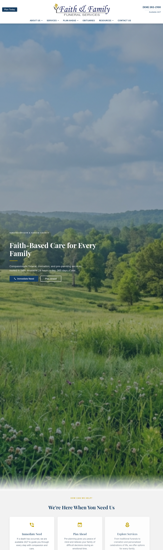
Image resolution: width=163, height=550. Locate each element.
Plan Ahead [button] (69, 20)
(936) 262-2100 (152, 7)
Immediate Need (24, 278)
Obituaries (89, 20)
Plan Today (9, 9)
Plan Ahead (51, 278)
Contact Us (124, 20)
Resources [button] (105, 20)
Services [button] (52, 20)
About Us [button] (35, 20)
